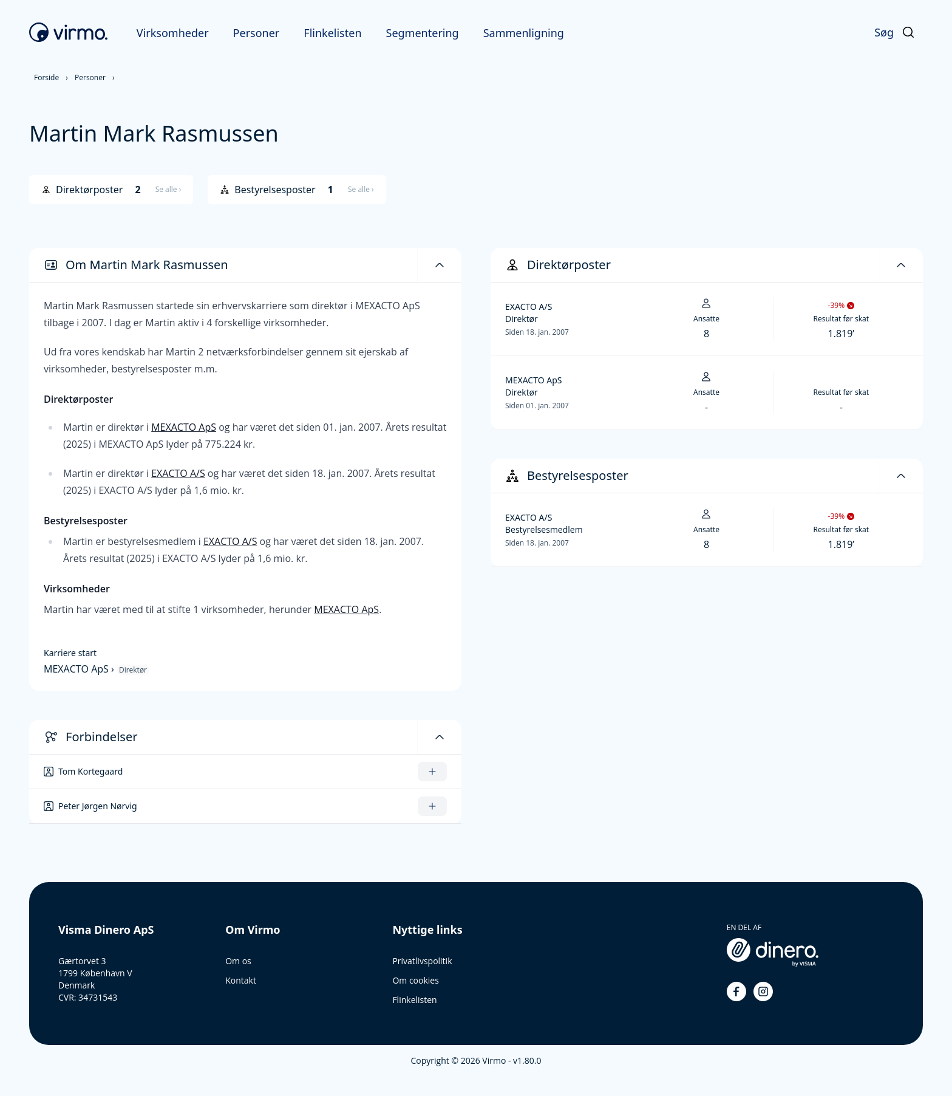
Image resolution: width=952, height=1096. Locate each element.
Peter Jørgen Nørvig (97, 806)
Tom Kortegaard (90, 771)
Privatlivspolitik (422, 961)
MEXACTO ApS (183, 427)
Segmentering (422, 33)
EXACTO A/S (178, 473)
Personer (256, 33)
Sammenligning (523, 33)
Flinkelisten (332, 33)
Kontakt (240, 980)
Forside (46, 77)
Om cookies (415, 980)
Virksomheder (173, 33)
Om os (238, 961)
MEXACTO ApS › (80, 669)
